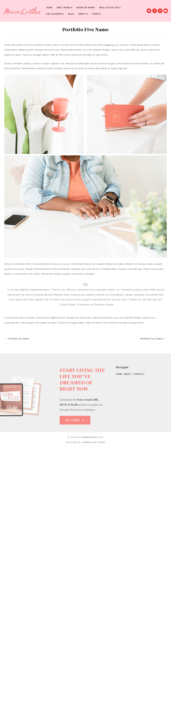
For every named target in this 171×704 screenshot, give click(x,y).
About (82, 14)
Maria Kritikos (90, 437)
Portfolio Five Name (85, 29)
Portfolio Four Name (151, 338)
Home (49, 7)
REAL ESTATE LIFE (109, 7)
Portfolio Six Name (18, 338)
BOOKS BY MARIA (86, 7)
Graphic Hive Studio (93, 442)
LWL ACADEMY (54, 14)
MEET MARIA (63, 7)
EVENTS (96, 14)
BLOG (71, 14)
